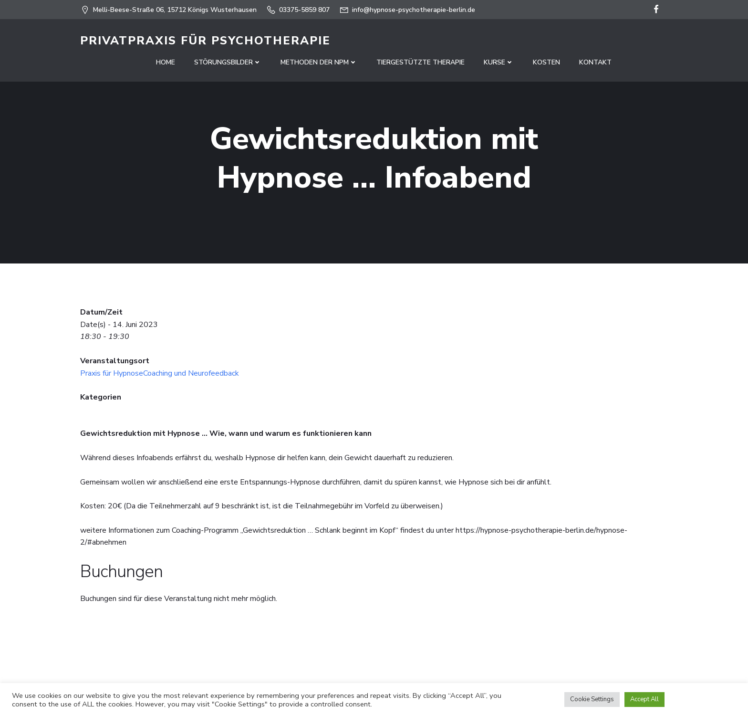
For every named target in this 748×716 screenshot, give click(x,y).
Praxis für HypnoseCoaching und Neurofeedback (159, 373)
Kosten (546, 62)
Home (165, 62)
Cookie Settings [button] (592, 699)
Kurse (499, 62)
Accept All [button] (644, 699)
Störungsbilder (227, 62)
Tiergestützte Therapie (420, 62)
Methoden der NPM (318, 62)
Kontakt (595, 62)
